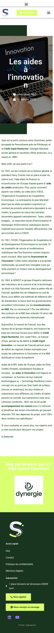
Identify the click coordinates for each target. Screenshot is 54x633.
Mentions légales (14, 570)
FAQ (8, 551)
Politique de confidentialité (19, 564)
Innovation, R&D (23, 94)
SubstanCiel (11, 578)
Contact (10, 557)
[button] (26, 4)
